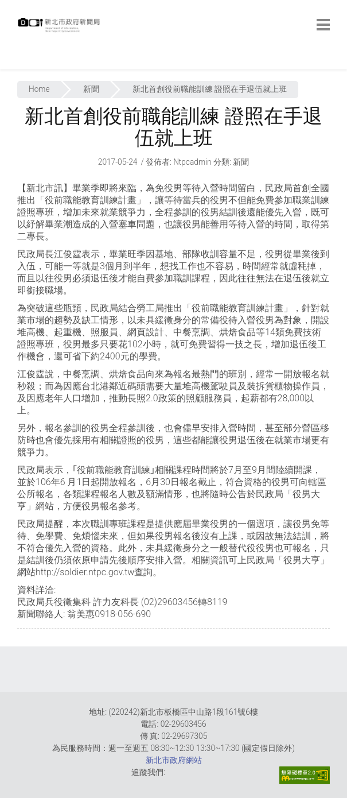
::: (20, 62)
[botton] (323, 25)
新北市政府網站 (174, 760)
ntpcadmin (192, 161)
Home (39, 89)
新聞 (91, 89)
